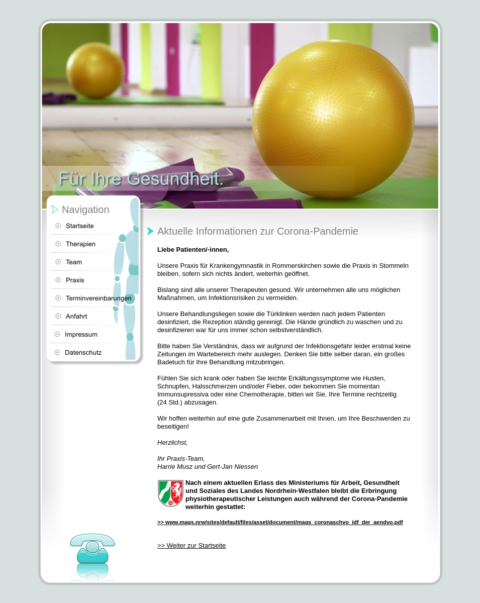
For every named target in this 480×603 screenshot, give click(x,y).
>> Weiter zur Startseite (191, 545)
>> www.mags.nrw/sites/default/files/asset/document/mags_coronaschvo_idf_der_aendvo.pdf (280, 522)
